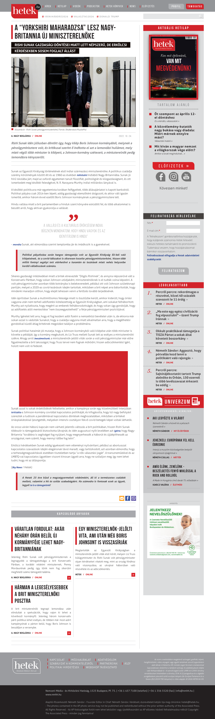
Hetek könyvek (114, 6)
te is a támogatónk (40, 485)
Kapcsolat (57, 659)
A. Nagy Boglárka (21, 136)
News (133, 6)
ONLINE (38, 136)
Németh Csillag (161, 457)
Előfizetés (148, 6)
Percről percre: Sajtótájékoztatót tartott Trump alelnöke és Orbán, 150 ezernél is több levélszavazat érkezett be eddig (178, 377)
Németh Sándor (161, 431)
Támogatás (195, 6)
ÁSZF (127, 663)
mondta (17, 244)
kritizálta (16, 412)
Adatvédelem (107, 659)
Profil (176, 6)
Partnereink (109, 663)
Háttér (177, 457)
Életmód (177, 484)
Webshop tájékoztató (101, 667)
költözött (82, 175)
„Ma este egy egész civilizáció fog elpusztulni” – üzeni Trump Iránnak (177, 315)
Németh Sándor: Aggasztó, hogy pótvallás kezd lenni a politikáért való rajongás (178, 354)
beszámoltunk (42, 338)
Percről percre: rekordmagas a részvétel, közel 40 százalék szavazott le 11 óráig (177, 295)
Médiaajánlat (81, 659)
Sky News (17, 467)
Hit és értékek (181, 431)
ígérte (117, 430)
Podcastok (93, 6)
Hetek (78, 574)
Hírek (48, 6)
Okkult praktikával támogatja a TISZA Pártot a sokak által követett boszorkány (177, 334)
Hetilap (62, 6)
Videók (77, 6)
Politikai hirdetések (64, 667)
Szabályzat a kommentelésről (71, 663)
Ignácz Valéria (161, 484)
